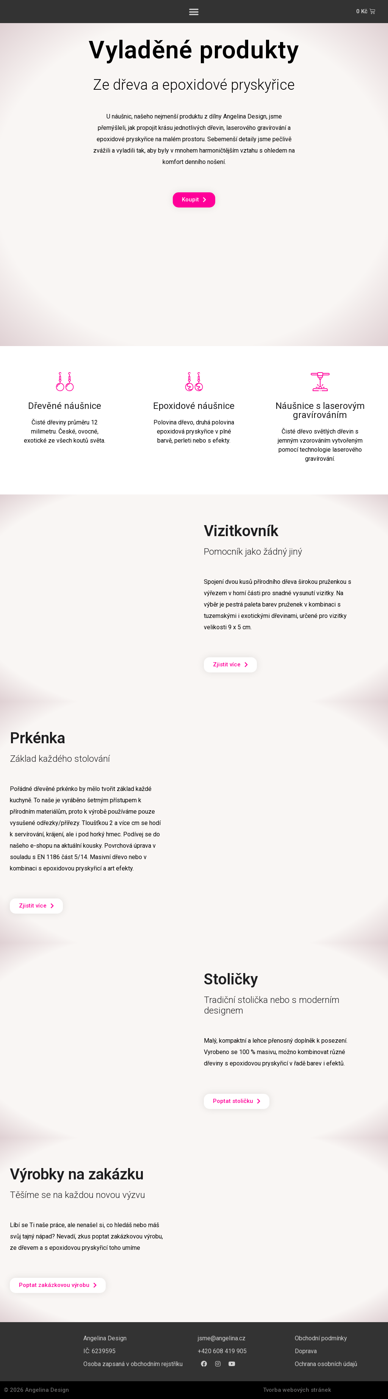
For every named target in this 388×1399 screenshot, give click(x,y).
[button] (194, 11)
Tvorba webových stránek (297, 1390)
